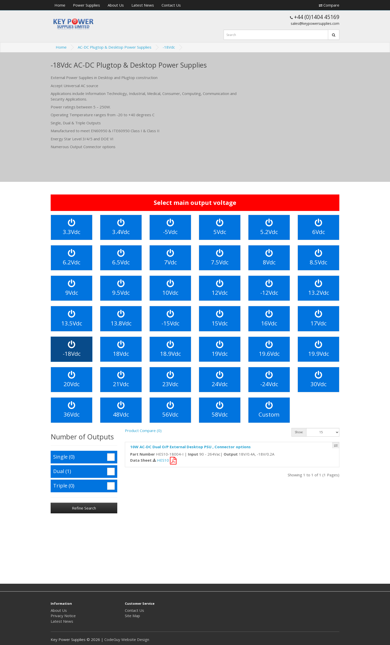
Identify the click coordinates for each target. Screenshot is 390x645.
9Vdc (71, 288)
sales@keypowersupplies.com (315, 23)
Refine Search (84, 508)
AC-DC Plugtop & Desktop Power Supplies (114, 47)
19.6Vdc (269, 349)
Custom (269, 409)
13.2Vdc (318, 288)
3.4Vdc (121, 227)
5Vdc (219, 227)
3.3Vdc (71, 227)
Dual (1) (84, 471)
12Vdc (220, 288)
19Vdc (220, 349)
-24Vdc (269, 379)
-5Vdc (170, 227)
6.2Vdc (71, 257)
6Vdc (318, 227)
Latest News (142, 5)
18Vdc (121, 349)
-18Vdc (169, 47)
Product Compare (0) (143, 430)
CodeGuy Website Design (126, 639)
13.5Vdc (71, 318)
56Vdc (170, 409)
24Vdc (220, 379)
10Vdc (170, 288)
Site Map (132, 615)
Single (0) (84, 457)
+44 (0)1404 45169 (314, 17)
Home (59, 5)
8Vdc (269, 257)
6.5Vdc (121, 257)
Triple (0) (84, 486)
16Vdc (269, 318)
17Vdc (318, 318)
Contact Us (171, 5)
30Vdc (318, 379)
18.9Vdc (170, 349)
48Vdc (121, 409)
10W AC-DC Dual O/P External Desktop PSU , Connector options (190, 446)
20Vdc (72, 379)
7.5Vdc (219, 257)
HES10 (167, 460)
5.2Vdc (269, 227)
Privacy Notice (63, 615)
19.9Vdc (318, 349)
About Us (116, 5)
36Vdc (72, 409)
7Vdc (170, 257)
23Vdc (170, 379)
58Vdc (220, 409)
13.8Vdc (121, 318)
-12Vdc (269, 288)
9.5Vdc (121, 288)
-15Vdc (170, 318)
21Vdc (121, 379)
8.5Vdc (318, 257)
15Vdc (220, 318)
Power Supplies (86, 5)
